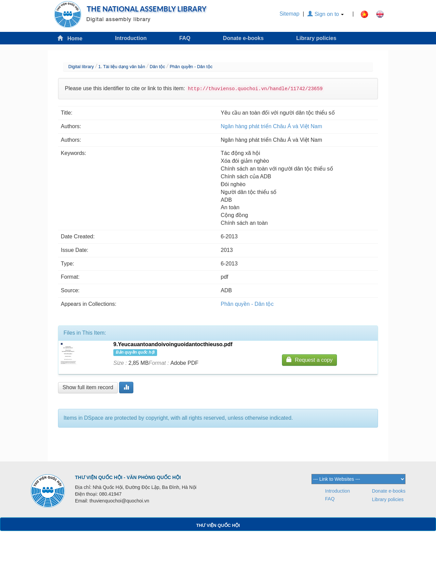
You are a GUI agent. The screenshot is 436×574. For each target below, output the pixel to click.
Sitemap (290, 14)
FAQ (184, 38)
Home (69, 38)
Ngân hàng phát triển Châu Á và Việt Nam (271, 126)
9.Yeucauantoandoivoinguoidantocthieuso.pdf (172, 344)
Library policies (316, 38)
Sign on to (325, 14)
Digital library (81, 66)
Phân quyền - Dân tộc (191, 66)
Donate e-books (243, 38)
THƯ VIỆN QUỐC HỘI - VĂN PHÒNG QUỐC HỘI (128, 477)
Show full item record (87, 387)
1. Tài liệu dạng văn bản (121, 66)
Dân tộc (157, 66)
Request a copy (309, 359)
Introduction (131, 38)
